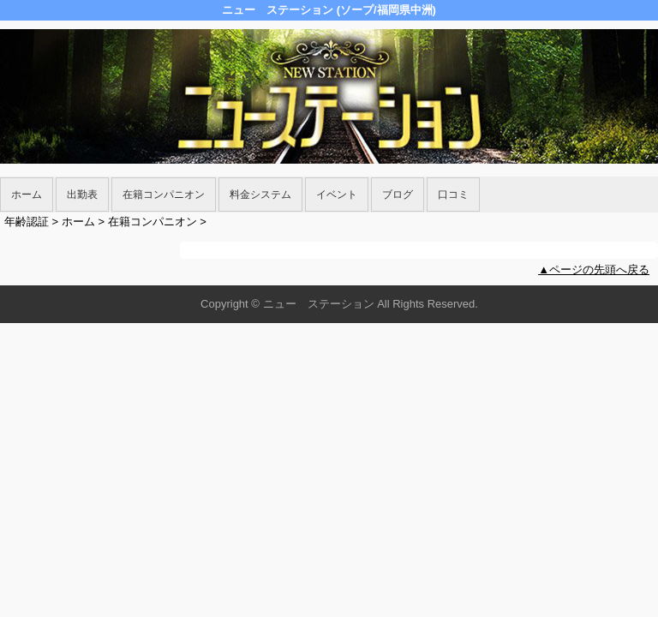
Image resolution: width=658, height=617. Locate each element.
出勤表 (82, 195)
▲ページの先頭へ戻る (593, 269)
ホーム (26, 195)
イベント (336, 195)
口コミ (453, 195)
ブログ (397, 195)
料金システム (260, 195)
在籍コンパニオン (164, 195)
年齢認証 (26, 221)
